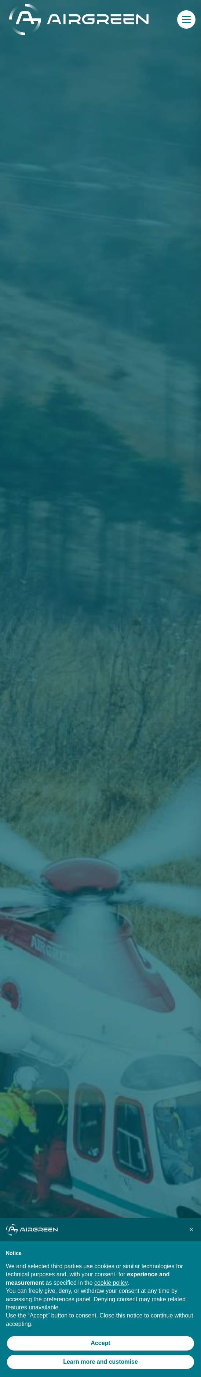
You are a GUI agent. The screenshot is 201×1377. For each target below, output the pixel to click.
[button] (186, 19)
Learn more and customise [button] (100, 1362)
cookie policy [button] (110, 1283)
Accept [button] (100, 1343)
